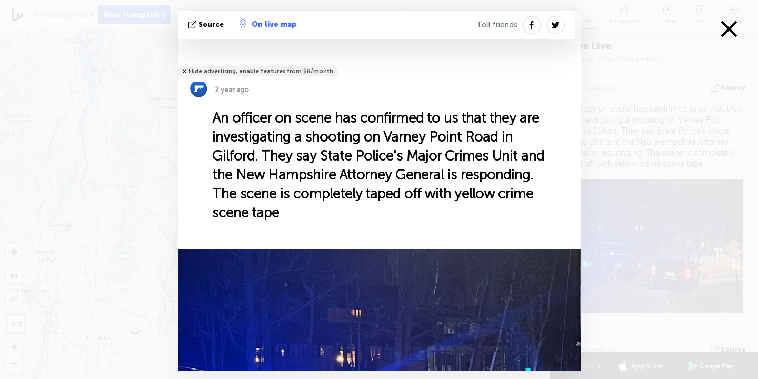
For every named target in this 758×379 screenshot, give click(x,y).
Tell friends (496, 24)
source (207, 24)
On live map (268, 24)
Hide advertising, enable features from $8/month (261, 71)
